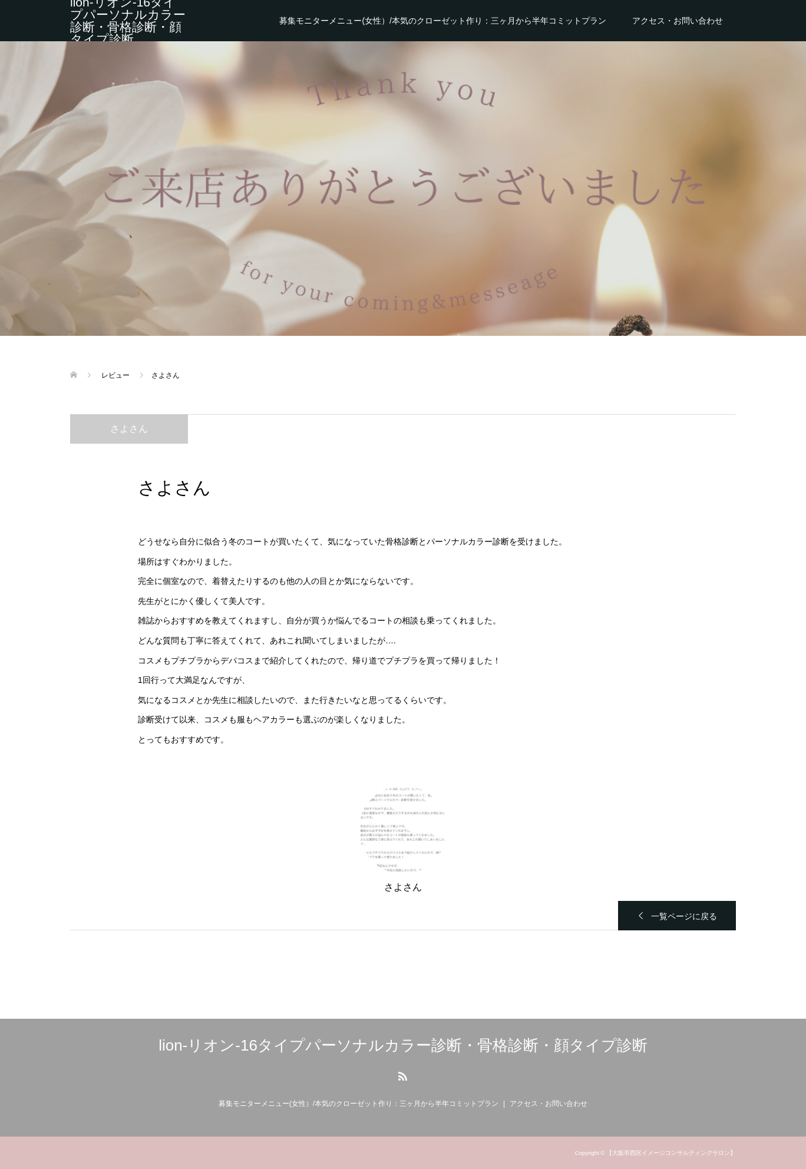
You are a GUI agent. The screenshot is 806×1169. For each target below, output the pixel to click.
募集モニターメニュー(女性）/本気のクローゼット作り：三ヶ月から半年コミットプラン (442, 20)
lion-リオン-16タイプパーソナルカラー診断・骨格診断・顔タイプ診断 (128, 20)
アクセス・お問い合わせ (677, 20)
